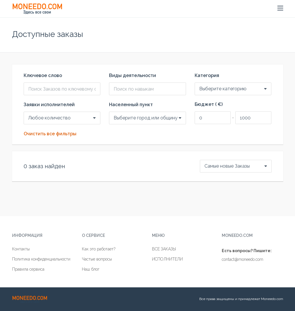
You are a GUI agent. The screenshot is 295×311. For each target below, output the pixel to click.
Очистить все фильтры (50, 134)
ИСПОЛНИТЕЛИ (167, 259)
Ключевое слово (43, 75)
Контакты (21, 249)
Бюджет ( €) (209, 104)
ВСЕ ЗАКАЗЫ (164, 249)
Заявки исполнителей (49, 104)
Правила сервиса (28, 269)
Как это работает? (98, 249)
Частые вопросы (97, 259)
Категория (207, 75)
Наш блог (90, 269)
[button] (280, 8)
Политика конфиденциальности (41, 259)
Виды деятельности (132, 75)
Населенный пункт (131, 104)
